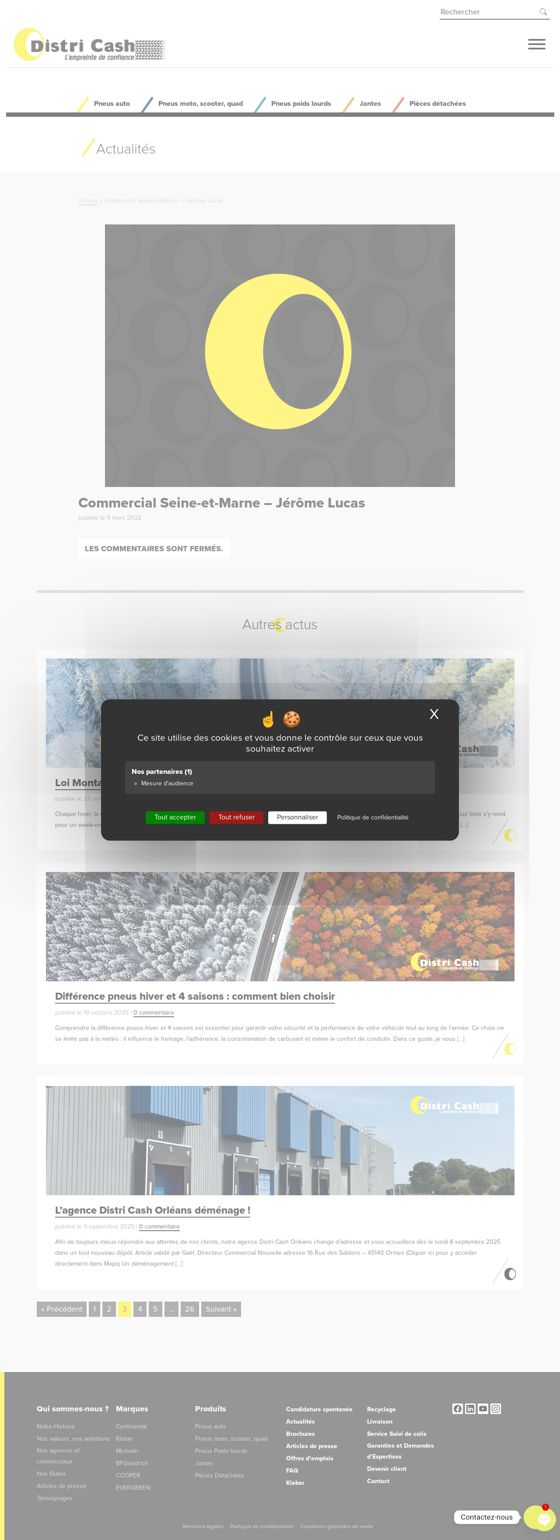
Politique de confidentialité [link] (373, 817)
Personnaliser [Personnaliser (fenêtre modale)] (297, 817)
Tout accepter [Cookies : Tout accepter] (175, 817)
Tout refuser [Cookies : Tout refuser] (236, 817)
